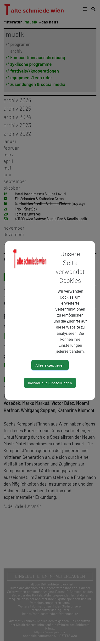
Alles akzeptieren (50, 365)
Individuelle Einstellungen (50, 382)
